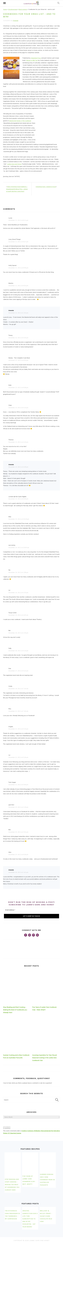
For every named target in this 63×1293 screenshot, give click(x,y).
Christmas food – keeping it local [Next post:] (46, 186)
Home (5, 9)
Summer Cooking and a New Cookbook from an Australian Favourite (15, 1060)
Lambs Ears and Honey (14, 164)
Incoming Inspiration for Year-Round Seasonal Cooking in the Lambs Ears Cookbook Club (44, 1061)
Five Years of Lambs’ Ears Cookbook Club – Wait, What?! (45, 1009)
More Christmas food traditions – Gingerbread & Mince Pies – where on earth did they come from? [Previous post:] (17, 189)
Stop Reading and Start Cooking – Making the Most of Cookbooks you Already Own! (15, 1010)
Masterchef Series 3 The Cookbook (20, 121)
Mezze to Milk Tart (32, 60)
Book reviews (23, 9)
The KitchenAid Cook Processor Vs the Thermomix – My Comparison (12, 1251)
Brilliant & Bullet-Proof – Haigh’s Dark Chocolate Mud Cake (47, 1249)
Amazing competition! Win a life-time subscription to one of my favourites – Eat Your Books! (30, 1253)
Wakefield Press (36, 58)
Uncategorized (12, 9)
